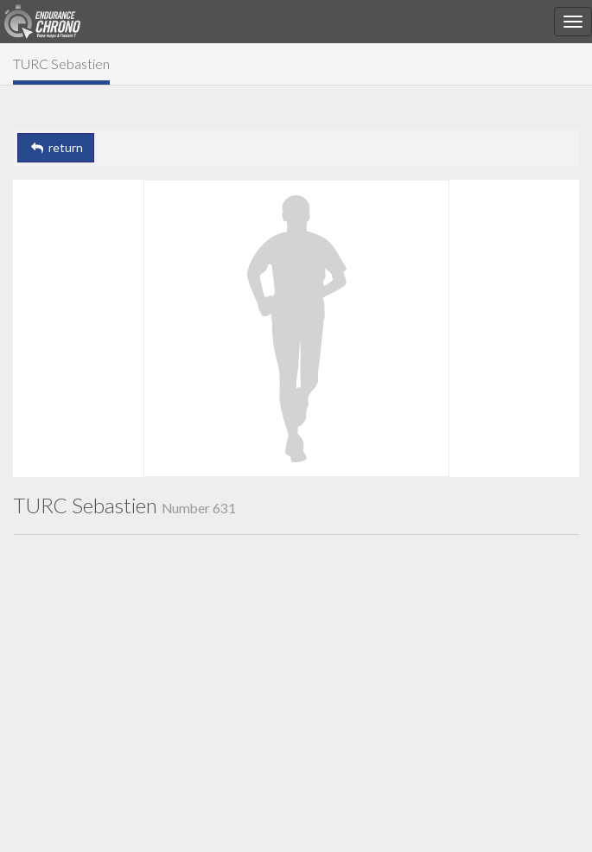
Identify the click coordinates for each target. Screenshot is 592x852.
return (56, 147)
